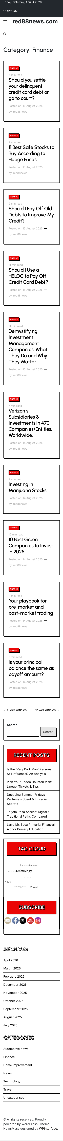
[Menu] (5, 21)
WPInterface (48, 1128)
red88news (20, 111)
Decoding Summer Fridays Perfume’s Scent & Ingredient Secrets (28, 799)
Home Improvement (17, 1065)
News (7, 1073)
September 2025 (15, 1009)
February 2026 (14, 976)
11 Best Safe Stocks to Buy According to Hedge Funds (31, 153)
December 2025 (15, 984)
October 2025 (13, 1001)
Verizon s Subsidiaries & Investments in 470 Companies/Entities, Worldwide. (30, 423)
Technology (11, 1081)
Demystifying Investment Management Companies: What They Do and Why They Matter (28, 346)
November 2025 (15, 993)
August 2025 (12, 1017)
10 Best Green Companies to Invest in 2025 (31, 545)
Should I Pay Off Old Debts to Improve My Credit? (31, 214)
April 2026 (10, 960)
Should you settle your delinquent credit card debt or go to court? (29, 89)
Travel (7, 1089)
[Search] (4, 34)
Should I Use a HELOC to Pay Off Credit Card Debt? (28, 276)
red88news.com (35, 21)
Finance (14, 68)
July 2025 (10, 1025)
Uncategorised (14, 1097)
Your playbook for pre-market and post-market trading (31, 607)
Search (12, 725)
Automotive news (16, 1049)
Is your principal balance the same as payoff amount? (31, 668)
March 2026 (12, 968)
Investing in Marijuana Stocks (28, 487)
